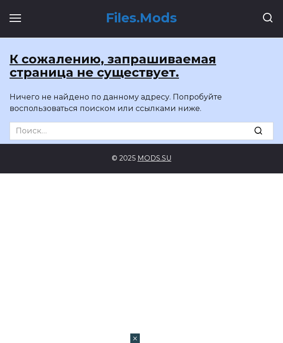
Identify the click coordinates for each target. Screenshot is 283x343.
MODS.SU (154, 158)
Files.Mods (141, 18)
